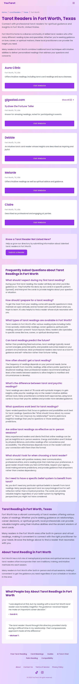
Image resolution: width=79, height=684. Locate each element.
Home (4, 12)
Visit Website (39, 85)
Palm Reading (32, 658)
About (18, 667)
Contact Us (28, 667)
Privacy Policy (57, 667)
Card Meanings (37, 654)
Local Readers (15, 12)
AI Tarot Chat (63, 654)
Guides (50, 654)
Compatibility (47, 658)
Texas (25, 12)
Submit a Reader (16, 252)
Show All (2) (68, 100)
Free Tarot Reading (19, 654)
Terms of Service (42, 667)
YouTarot (9, 3)
